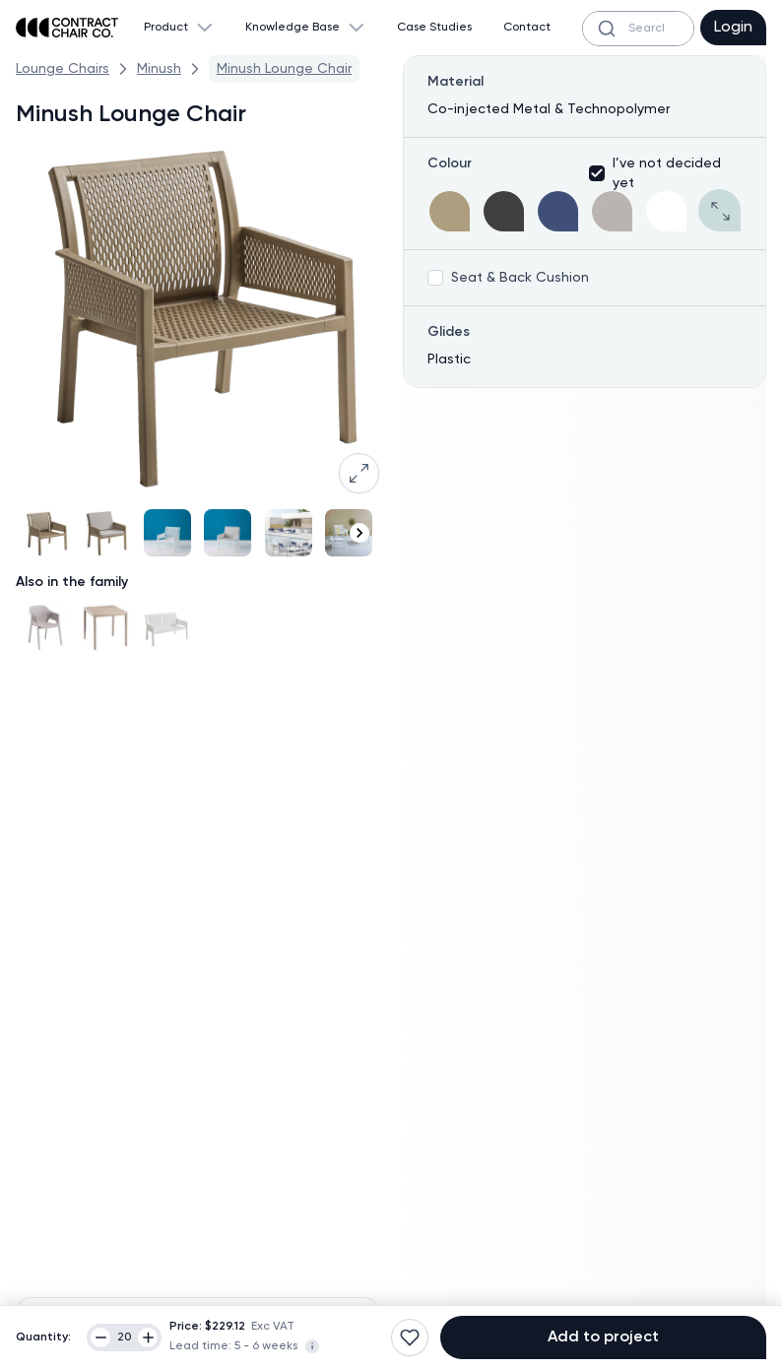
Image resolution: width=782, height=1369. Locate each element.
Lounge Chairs (62, 69)
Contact (527, 27)
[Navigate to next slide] (359, 533)
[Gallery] (197, 532)
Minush (159, 69)
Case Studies (434, 27)
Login (733, 27)
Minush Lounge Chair (284, 69)
